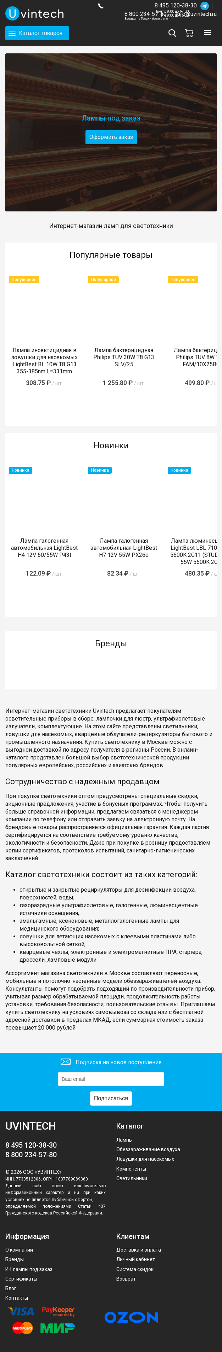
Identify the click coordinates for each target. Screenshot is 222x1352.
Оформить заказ (111, 137)
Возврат (126, 1279)
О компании (19, 1250)
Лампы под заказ (111, 118)
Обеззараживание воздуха (148, 1149)
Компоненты (131, 1169)
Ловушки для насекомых (145, 1159)
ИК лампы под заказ (28, 1269)
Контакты (16, 1298)
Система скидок (135, 1269)
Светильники (131, 1178)
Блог (10, 1288)
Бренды (14, 1259)
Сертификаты (21, 1279)
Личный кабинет (135, 1259)
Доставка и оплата (138, 1250)
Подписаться (111, 1098)
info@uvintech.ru (196, 14)
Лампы (124, 1140)
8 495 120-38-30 (176, 5)
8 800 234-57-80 (146, 14)
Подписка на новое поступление (111, 1062)
